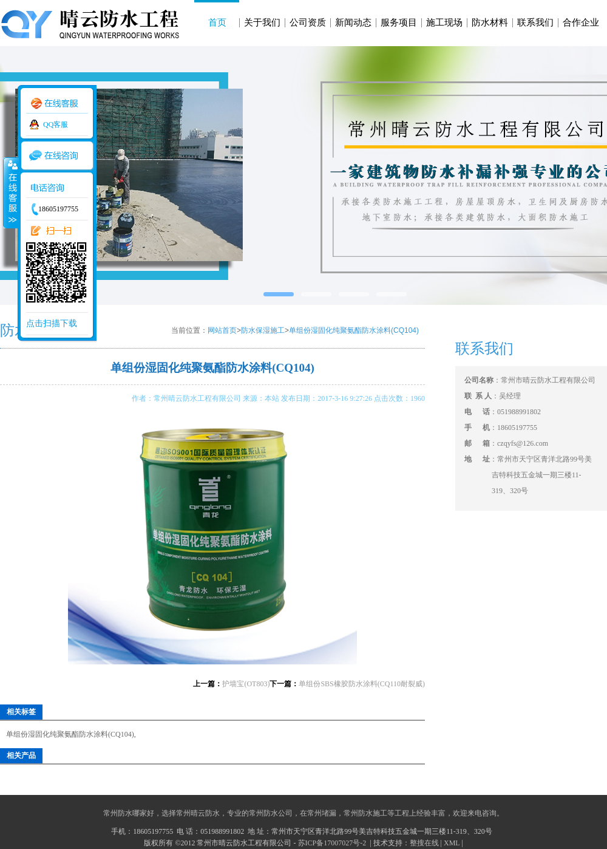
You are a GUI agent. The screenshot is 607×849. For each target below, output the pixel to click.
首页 (217, 22)
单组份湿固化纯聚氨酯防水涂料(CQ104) (354, 330)
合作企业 (581, 22)
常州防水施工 (365, 813)
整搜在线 (424, 843)
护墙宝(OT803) (246, 684)
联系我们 (535, 22)
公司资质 (308, 22)
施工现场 (444, 22)
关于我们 (262, 22)
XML (451, 843)
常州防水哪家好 (128, 813)
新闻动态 (353, 22)
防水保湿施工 (263, 330)
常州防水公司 (271, 813)
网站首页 (222, 330)
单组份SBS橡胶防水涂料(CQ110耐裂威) (362, 684)
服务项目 (399, 22)
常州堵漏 (321, 813)
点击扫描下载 (51, 323)
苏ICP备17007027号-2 (333, 843)
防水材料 (490, 22)
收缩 (10, 192)
